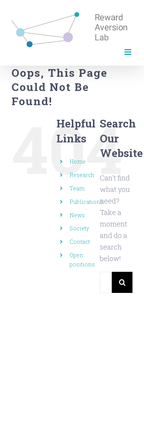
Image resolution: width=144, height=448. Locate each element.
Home (78, 161)
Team (77, 188)
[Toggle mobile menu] (128, 52)
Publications (86, 201)
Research (82, 175)
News (77, 215)
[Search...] (106, 282)
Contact (80, 241)
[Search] (122, 282)
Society (79, 228)
